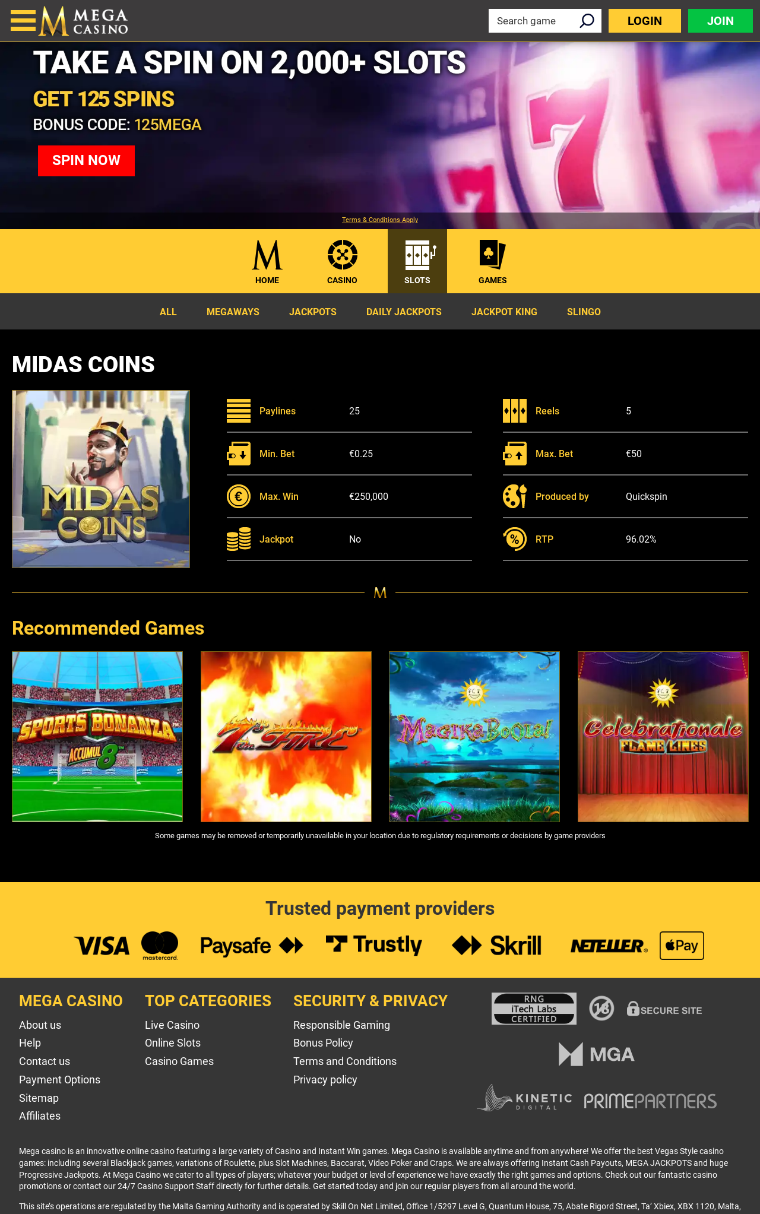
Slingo (584, 312)
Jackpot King (504, 312)
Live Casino (172, 1025)
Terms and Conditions (345, 1061)
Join (720, 21)
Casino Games (179, 1061)
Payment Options (59, 1079)
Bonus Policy (323, 1043)
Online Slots (173, 1043)
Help (30, 1043)
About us (40, 1025)
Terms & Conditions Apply (380, 220)
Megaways (233, 312)
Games (493, 280)
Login (645, 21)
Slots (417, 280)
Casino (342, 280)
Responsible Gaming (341, 1025)
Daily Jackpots (404, 312)
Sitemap (39, 1098)
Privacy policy (325, 1079)
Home (267, 280)
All (168, 312)
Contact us (44, 1061)
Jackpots (313, 312)
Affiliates (40, 1116)
